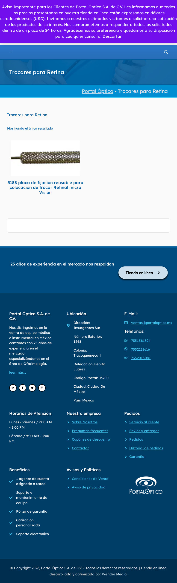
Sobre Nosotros (84, 422)
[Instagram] (42, 388)
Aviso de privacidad (89, 487)
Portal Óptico (97, 91)
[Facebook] (22, 388)
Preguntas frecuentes (90, 431)
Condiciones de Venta (90, 478)
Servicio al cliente (144, 422)
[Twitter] (32, 388)
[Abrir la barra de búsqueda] (165, 52)
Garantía (137, 456)
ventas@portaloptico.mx (151, 322)
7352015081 (141, 358)
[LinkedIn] (13, 388)
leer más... (17, 372)
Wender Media (114, 574)
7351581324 (140, 340)
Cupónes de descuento (91, 439)
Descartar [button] (112, 36)
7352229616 (140, 349)
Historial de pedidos (146, 448)
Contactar (80, 448)
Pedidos (136, 439)
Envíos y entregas (144, 431)
